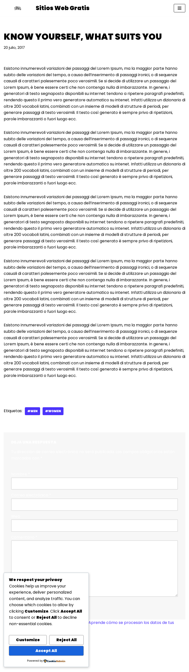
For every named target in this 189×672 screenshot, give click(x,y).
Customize (28, 640)
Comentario (24, 537)
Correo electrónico (31, 495)
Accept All (46, 651)
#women (53, 411)
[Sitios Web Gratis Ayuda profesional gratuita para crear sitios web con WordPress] (47, 8)
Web (15, 516)
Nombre (20, 474)
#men (32, 411)
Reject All (66, 640)
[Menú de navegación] (179, 8)
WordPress (119, 667)
